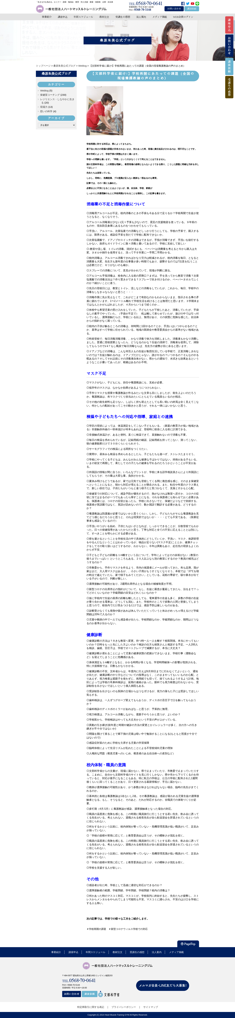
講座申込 (63, 17)
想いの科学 (46, 111)
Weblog (44, 90)
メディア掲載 (159, 17)
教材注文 (104, 17)
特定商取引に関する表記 (90, 1007)
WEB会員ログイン (183, 17)
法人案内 (141, 17)
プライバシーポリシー (123, 1007)
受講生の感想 (122, 17)
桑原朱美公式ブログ (56, 73)
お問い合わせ (174, 9)
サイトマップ (150, 1007)
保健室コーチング (50, 94)
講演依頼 (191, 9)
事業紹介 (47, 17)
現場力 (43, 106)
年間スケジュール (83, 17)
